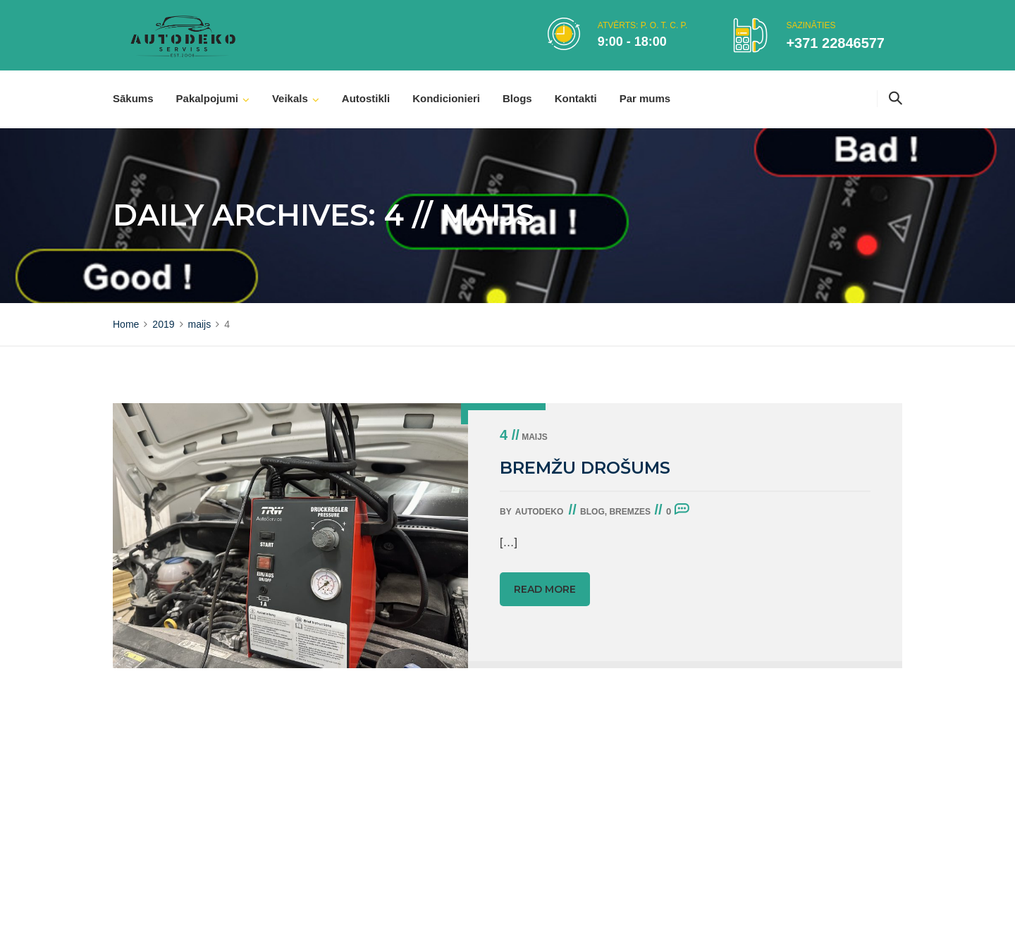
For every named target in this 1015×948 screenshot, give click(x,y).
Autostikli (366, 98)
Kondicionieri (446, 98)
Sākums (133, 98)
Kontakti (576, 98)
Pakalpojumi (207, 98)
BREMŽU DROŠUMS (585, 467)
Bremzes (630, 512)
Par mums (645, 98)
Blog (592, 512)
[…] (508, 542)
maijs (524, 437)
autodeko (539, 512)
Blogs (517, 98)
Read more (545, 589)
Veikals (290, 98)
